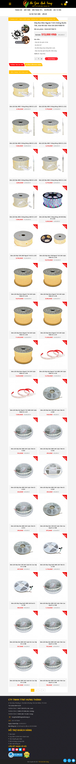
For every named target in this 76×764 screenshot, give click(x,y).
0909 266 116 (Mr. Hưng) (25, 714)
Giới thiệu (27, 10)
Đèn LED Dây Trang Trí (47, 19)
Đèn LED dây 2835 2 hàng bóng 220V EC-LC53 (23, 143)
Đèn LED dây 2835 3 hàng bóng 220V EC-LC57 (23, 217)
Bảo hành (12, 734)
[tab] (16, 64)
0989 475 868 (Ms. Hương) (26, 711)
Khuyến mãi (48, 10)
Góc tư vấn (57, 10)
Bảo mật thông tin (15, 743)
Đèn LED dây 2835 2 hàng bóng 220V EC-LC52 (52, 106)
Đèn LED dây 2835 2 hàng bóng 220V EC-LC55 (23, 180)
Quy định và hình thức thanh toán (19, 736)
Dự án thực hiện (34, 14)
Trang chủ (18, 10)
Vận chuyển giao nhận (16, 739)
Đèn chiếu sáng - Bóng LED (29, 19)
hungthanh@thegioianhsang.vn (21, 717)
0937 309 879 (25, 708)
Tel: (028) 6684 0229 (14, 705)
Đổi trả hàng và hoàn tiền (17, 741)
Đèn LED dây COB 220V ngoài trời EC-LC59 (23, 255)
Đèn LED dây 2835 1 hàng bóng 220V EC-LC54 (52, 143)
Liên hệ (44, 14)
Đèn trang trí (37, 10)
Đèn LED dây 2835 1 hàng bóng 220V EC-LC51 (23, 106)
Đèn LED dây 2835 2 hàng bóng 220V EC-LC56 (52, 180)
